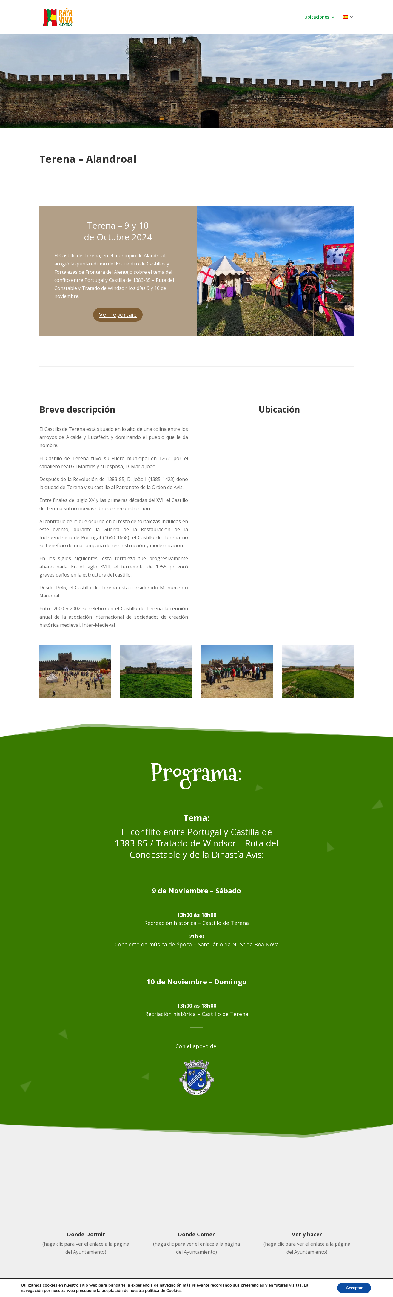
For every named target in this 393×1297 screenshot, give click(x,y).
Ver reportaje (118, 315)
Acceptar (353, 1287)
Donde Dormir (86, 1234)
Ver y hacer (307, 1234)
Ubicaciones (316, 17)
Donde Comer (196, 1234)
